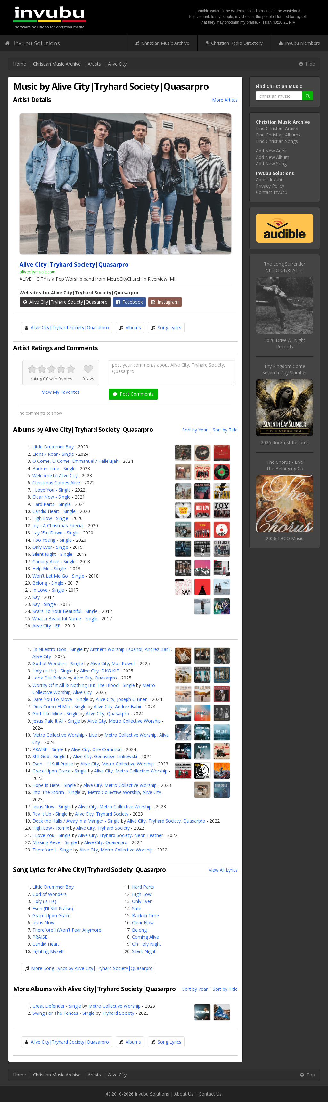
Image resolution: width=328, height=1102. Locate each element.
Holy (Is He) (44, 901)
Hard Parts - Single (51, 504)
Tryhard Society (112, 814)
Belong (139, 930)
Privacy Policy (270, 186)
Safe (136, 908)
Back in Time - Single (54, 468)
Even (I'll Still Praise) (52, 908)
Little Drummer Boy (53, 447)
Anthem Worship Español (116, 649)
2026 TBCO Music (284, 538)
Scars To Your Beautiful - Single (65, 611)
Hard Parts (143, 887)
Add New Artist (271, 151)
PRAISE (39, 937)
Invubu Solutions (32, 43)
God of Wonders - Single (57, 663)
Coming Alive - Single (54, 561)
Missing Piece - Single (54, 842)
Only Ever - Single (50, 547)
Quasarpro (106, 678)
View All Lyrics (223, 870)
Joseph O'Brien (132, 699)
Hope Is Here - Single (54, 785)
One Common (107, 749)
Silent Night (144, 951)
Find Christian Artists (277, 128)
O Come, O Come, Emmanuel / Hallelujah (75, 461)
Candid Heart (45, 944)
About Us (183, 1094)
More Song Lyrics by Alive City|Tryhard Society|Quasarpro (92, 968)
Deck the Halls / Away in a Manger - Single (76, 821)
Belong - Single (47, 583)
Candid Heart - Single (54, 511)
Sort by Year (195, 430)
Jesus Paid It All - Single (56, 721)
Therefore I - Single (52, 850)
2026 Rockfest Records (285, 442)
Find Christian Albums (278, 135)
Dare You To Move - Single (60, 699)
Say (36, 597)
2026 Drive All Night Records (284, 343)
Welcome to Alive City (55, 475)
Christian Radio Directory (234, 43)
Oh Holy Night (146, 944)
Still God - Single (49, 756)
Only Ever (142, 901)
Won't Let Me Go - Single (58, 576)
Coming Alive (145, 937)
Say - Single (44, 604)
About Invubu (269, 179)
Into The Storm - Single (56, 792)
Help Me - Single (49, 568)
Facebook (129, 302)
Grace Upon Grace (51, 915)
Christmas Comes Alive (56, 482)
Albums (133, 327)
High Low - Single (50, 518)
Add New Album (272, 157)
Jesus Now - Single (51, 806)
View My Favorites (61, 392)
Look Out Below (49, 678)
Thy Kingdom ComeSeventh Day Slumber (284, 369)
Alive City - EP (46, 626)
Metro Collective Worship (135, 721)
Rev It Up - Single (50, 814)
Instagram (165, 302)
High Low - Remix (50, 828)
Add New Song (271, 163)
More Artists (225, 100)
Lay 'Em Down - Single (55, 533)
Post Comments (133, 394)
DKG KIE (110, 671)
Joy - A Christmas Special (58, 526)
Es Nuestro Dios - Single (57, 649)
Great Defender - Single (56, 1006)
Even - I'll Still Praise (52, 764)
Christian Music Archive (162, 43)
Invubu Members (299, 43)
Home (19, 64)
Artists (94, 64)
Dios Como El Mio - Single (59, 706)
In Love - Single (48, 590)
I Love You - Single (51, 490)
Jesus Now (43, 923)
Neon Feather (148, 835)
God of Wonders (49, 894)
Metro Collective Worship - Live (64, 735)
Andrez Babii (158, 649)
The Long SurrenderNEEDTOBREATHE (284, 267)
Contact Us (210, 1094)
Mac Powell (123, 663)
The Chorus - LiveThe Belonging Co (284, 465)
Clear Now (143, 923)
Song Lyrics (169, 327)
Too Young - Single (52, 540)
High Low (142, 894)
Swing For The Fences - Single (63, 1013)
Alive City (117, 64)
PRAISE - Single (48, 749)
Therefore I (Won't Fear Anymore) (67, 930)
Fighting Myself (48, 951)
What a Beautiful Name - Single (64, 619)
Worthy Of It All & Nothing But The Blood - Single (83, 685)
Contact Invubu (271, 192)
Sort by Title (225, 430)
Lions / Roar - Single (53, 454)
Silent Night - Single (52, 554)
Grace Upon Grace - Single (59, 771)
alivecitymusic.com (37, 272)
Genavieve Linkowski (115, 756)
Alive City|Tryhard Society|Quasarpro (65, 302)
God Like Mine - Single (55, 713)
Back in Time (145, 915)
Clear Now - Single (51, 497)
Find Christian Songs (277, 141)
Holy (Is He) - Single (52, 671)
